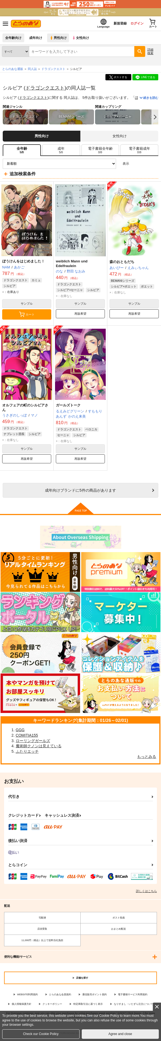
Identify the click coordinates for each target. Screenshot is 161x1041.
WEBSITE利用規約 (27, 996)
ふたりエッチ (27, 753)
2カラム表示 (145, 165)
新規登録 (115, 24)
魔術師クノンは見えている (39, 747)
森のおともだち (122, 263)
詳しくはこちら (146, 892)
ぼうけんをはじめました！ (23, 263)
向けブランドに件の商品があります (80, 492)
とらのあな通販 (12, 70)
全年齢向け (13, 39)
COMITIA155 (27, 737)
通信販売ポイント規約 (94, 996)
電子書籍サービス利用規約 (132, 996)
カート (27, 316)
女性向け (82, 39)
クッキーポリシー (52, 1005)
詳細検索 (150, 53)
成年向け (36, 39)
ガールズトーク (68, 407)
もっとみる (146, 758)
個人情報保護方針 (21, 1005)
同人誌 (32, 70)
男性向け (59, 39)
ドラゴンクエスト (45, 89)
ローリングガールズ (33, 742)
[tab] (61, 151)
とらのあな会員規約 (60, 996)
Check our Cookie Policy (41, 1034)
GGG (20, 731)
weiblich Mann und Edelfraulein (71, 265)
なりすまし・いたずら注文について (133, 1005)
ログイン (134, 24)
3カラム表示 (135, 165)
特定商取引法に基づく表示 (88, 1005)
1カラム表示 (154, 165)
